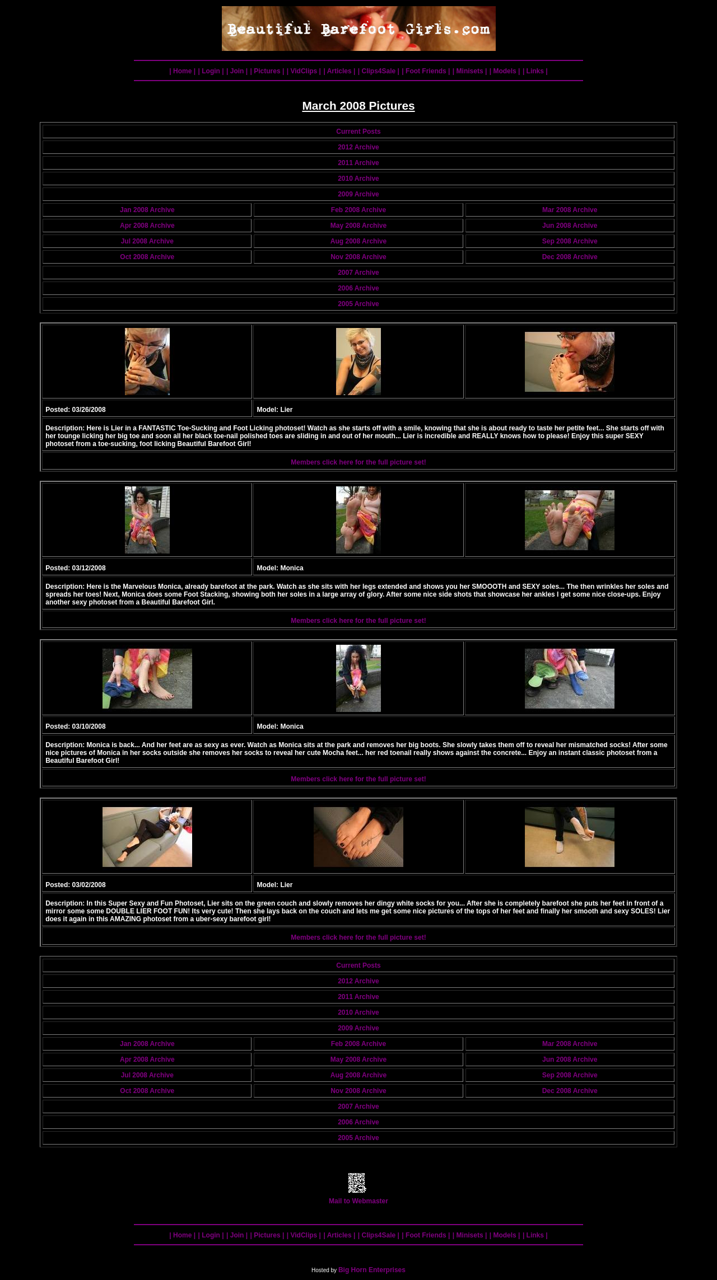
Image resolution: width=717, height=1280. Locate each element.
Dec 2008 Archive (570, 257)
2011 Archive (358, 163)
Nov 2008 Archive (358, 257)
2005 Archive (358, 304)
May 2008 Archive (358, 225)
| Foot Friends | (426, 71)
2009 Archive (358, 194)
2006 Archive (358, 288)
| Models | (505, 71)
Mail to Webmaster (358, 1198)
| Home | (182, 71)
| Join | (237, 71)
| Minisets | (470, 71)
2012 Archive (358, 147)
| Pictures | (267, 71)
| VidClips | (304, 71)
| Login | (211, 71)
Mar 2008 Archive (569, 210)
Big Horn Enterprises (372, 1270)
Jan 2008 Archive (147, 210)
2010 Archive (358, 178)
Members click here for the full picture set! (358, 462)
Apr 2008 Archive (147, 225)
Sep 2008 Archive (570, 241)
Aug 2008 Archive (358, 241)
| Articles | (339, 71)
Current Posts (358, 131)
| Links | (535, 71)
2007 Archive (358, 272)
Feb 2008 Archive (358, 210)
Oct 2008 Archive (147, 257)
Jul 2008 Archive (147, 241)
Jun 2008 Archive (569, 225)
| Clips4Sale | (378, 71)
